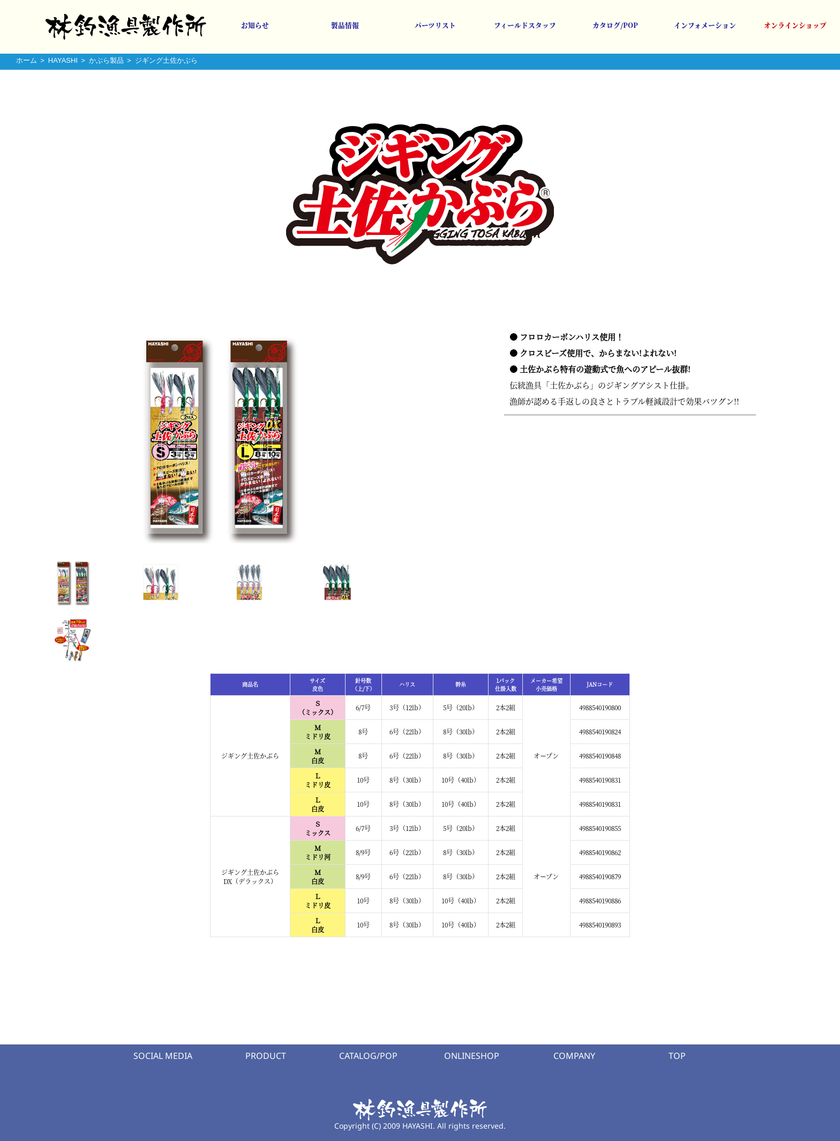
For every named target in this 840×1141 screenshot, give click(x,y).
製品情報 (345, 25)
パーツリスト (435, 25)
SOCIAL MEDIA (162, 1056)
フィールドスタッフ (525, 25)
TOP (677, 1056)
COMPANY (574, 1056)
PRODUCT (265, 1056)
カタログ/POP (615, 25)
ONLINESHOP (471, 1056)
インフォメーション (705, 25)
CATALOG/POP (368, 1056)
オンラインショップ (795, 25)
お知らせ (255, 25)
